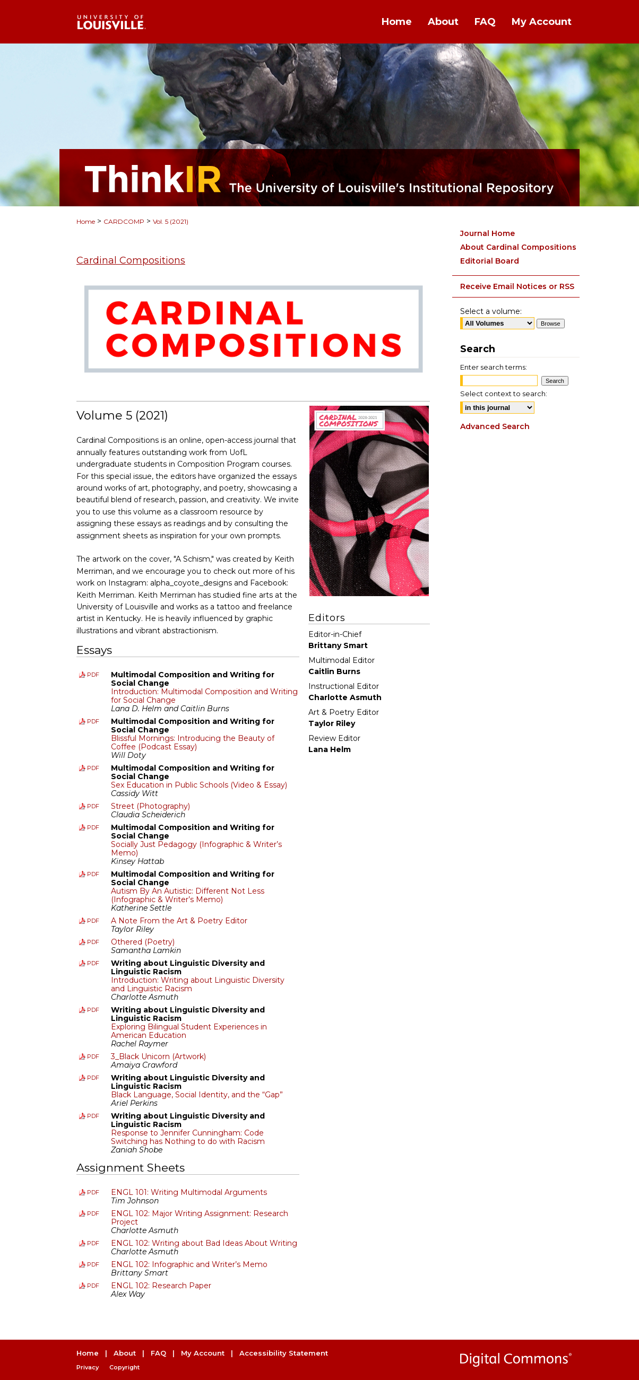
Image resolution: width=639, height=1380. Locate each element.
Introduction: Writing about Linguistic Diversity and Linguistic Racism (197, 984)
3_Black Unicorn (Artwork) (158, 1056)
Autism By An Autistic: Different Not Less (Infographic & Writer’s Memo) (187, 895)
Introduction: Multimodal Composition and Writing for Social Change (204, 696)
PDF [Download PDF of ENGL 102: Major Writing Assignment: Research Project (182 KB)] (93, 1213)
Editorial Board (489, 261)
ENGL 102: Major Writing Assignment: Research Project (199, 1218)
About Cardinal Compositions (518, 247)
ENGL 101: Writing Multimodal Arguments (189, 1192)
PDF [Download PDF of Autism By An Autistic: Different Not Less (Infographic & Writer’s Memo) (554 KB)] (93, 874)
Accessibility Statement (283, 1353)
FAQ (158, 1353)
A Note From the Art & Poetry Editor (179, 920)
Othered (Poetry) (143, 942)
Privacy (87, 1367)
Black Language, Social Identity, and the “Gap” (197, 1094)
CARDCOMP (123, 221)
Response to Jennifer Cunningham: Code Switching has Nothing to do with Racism (188, 1137)
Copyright (124, 1367)
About (125, 1353)
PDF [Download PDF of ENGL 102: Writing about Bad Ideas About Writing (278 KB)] (93, 1243)
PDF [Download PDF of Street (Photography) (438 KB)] (93, 806)
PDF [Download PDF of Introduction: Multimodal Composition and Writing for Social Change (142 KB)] (93, 674)
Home (85, 221)
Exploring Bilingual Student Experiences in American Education (189, 1031)
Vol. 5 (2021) (170, 221)
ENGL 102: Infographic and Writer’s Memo (189, 1264)
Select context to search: (503, 393)
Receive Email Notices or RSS (517, 286)
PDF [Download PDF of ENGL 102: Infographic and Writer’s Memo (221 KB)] (93, 1264)
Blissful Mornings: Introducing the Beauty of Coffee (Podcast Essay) (192, 742)
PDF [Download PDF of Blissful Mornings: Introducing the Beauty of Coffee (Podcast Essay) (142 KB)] (93, 721)
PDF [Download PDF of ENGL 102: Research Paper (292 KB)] (93, 1285)
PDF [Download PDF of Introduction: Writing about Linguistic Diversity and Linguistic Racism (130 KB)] (93, 963)
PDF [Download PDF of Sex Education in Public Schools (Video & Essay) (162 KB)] (93, 768)
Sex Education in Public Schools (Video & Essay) (199, 785)
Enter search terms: (493, 367)
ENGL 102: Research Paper (161, 1285)
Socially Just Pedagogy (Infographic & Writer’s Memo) (196, 849)
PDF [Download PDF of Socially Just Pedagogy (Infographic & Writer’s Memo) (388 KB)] (93, 827)
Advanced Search (495, 426)
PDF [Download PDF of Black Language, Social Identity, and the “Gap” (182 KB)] (93, 1077)
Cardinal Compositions (130, 260)
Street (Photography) (150, 806)
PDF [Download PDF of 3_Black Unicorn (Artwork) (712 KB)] (93, 1056)
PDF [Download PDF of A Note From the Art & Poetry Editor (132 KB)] (93, 920)
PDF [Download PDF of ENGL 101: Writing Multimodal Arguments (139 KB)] (93, 1192)
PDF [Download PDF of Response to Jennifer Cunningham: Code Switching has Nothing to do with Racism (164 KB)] (93, 1116)
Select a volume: (491, 311)
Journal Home (487, 233)
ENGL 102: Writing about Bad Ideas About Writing (204, 1243)
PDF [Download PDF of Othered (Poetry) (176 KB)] (93, 942)
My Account (202, 1353)
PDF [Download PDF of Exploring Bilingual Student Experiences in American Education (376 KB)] (93, 1010)
